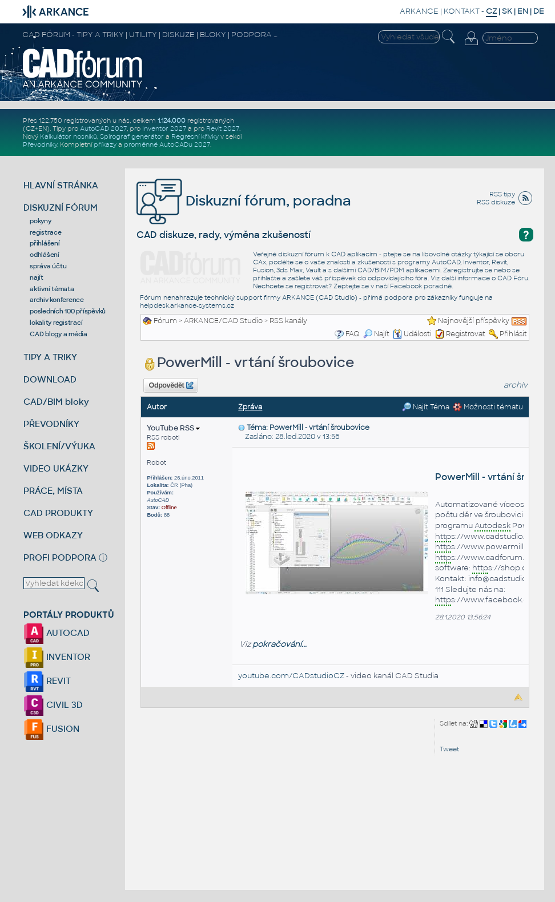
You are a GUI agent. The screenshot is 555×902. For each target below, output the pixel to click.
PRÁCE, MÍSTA (53, 490)
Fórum (165, 320)
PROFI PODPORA (59, 557)
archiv (516, 385)
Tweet (449, 749)
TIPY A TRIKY (50, 357)
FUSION (51, 728)
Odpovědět (171, 385)
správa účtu (48, 266)
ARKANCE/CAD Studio (223, 320)
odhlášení (44, 255)
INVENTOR (56, 656)
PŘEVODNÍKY (51, 423)
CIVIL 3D (53, 704)
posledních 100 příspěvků (68, 311)
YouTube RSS (173, 428)
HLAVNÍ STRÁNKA (60, 185)
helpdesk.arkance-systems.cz (187, 305)
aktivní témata (52, 289)
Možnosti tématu (488, 407)
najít (36, 277)
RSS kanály (288, 320)
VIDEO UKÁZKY (56, 468)
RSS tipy (502, 194)
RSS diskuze (496, 202)
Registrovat (465, 334)
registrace (46, 232)
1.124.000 (172, 120)
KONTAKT (462, 11)
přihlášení (45, 243)
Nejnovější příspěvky (473, 320)
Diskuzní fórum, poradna (243, 201)
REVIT (47, 680)
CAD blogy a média (58, 334)
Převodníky (40, 144)
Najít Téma (425, 407)
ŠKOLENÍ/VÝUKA (59, 446)
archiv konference (57, 300)
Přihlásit (513, 334)
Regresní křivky (195, 136)
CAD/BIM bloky (56, 401)
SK (507, 11)
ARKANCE (419, 11)
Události (412, 334)
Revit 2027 (222, 128)
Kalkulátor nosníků (68, 136)
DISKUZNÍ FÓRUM (60, 207)
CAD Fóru (512, 278)
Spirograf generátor (132, 136)
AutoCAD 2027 (103, 128)
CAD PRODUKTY (58, 513)
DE (538, 11)
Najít (376, 334)
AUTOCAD (56, 632)
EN (522, 11)
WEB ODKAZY (53, 535)
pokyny (40, 221)
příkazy (105, 144)
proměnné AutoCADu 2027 (167, 144)
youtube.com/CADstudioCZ (291, 675)
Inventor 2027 (164, 128)
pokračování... (279, 644)
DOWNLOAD (50, 379)
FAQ (352, 334)
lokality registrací (56, 323)
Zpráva (250, 407)
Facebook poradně (421, 286)
